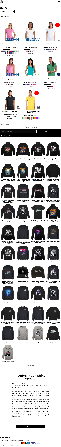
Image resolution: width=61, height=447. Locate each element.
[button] (56, 1)
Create (6, 4)
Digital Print (6, 47)
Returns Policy (13, 440)
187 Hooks (13, 445)
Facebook (19, 445)
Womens (11, 4)
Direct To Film (6, 49)
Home (1, 4)
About (24, 445)
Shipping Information (23, 440)
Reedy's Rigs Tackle (5, 445)
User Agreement (4, 440)
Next (27, 127)
